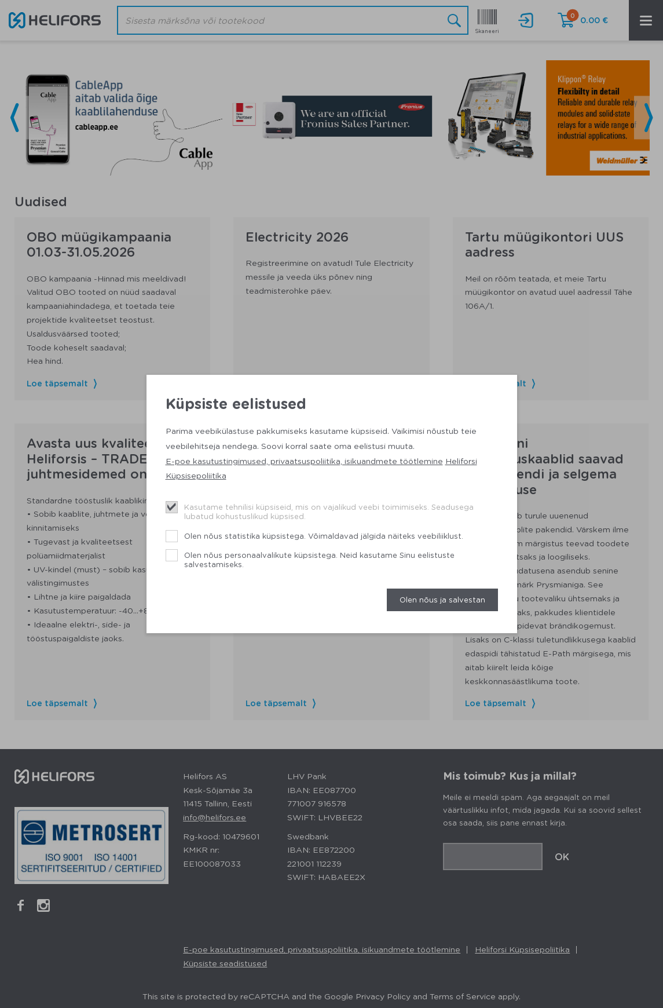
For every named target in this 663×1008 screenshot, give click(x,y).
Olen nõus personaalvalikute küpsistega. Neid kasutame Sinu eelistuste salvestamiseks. (319, 559)
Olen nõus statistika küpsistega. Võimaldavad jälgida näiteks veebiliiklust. (323, 535)
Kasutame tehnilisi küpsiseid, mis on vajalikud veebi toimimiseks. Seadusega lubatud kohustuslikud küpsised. (329, 511)
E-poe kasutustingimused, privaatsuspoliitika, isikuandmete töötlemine (304, 460)
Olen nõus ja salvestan (442, 599)
